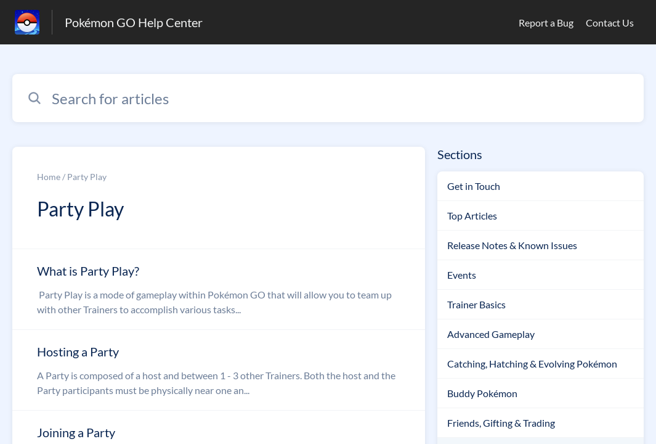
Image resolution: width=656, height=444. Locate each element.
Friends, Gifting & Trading (501, 423)
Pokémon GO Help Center (134, 22)
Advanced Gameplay (491, 334)
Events (461, 275)
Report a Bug (546, 22)
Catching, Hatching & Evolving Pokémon (532, 363)
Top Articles (472, 215)
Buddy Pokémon (482, 393)
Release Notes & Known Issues (512, 245)
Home (48, 176)
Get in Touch (473, 186)
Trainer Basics (476, 304)
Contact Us (610, 22)
